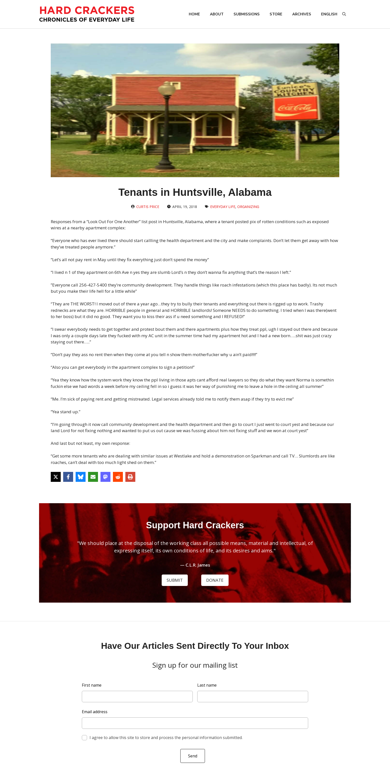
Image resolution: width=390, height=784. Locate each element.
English (329, 14)
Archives (301, 14)
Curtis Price (147, 206)
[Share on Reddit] (118, 477)
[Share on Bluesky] (81, 477)
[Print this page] (130, 477)
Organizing (248, 206)
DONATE (215, 580)
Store (276, 14)
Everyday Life (222, 206)
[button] (344, 14)
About (217, 14)
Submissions (247, 14)
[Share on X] (56, 477)
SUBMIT (175, 580)
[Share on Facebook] (68, 477)
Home (194, 14)
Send (192, 756)
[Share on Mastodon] (105, 477)
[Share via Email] (93, 477)
